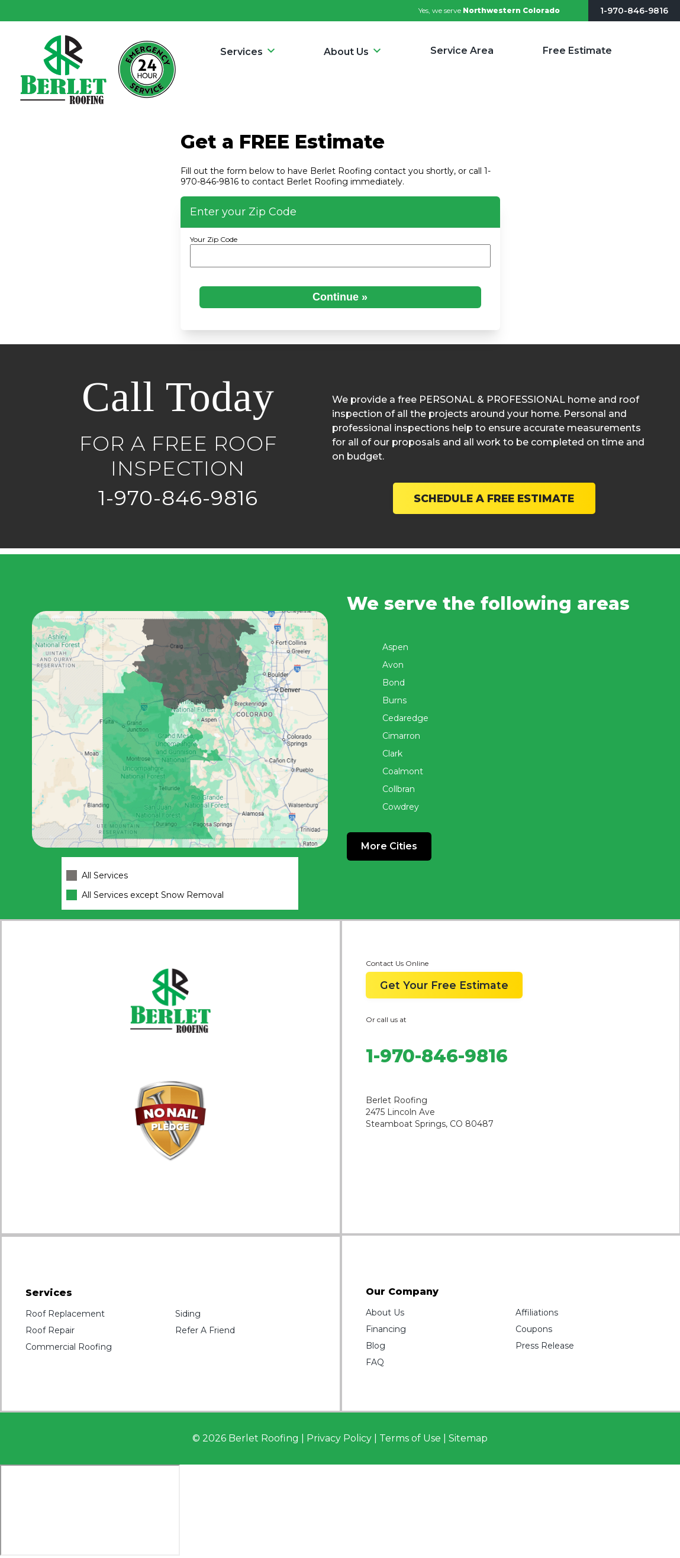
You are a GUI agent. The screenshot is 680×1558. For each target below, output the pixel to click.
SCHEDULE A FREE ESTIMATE (494, 498)
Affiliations (536, 1312)
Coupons (533, 1329)
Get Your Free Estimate (444, 985)
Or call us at (386, 1019)
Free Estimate (577, 50)
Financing (386, 1329)
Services (241, 51)
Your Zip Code (213, 239)
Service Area (462, 50)
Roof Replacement (65, 1313)
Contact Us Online (397, 963)
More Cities (389, 846)
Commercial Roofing (68, 1347)
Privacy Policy (339, 1438)
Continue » (340, 297)
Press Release (544, 1345)
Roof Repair (50, 1330)
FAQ (375, 1362)
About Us (346, 51)
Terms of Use (410, 1438)
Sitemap (468, 1438)
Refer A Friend (205, 1330)
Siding (188, 1313)
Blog (375, 1345)
